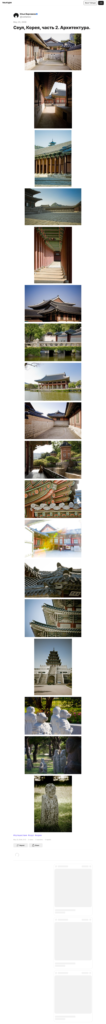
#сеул (31, 835)
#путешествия (20, 835)
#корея (38, 835)
